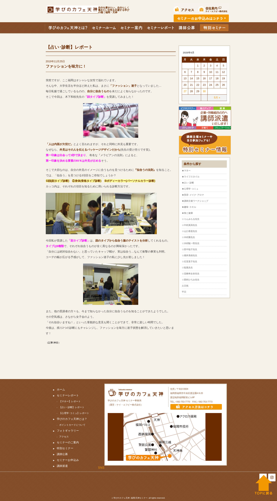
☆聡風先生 (187, 267)
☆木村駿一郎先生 (190, 243)
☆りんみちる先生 (190, 219)
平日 (184, 292)
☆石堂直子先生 (189, 261)
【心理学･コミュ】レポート (74, 413)
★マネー (186, 170)
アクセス (64, 436)
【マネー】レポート (70, 401)
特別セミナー (65, 448)
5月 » (217, 97)
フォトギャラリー (68, 430)
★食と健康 (187, 213)
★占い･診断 (188, 182)
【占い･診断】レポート (71, 407)
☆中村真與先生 (189, 225)
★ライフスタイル (190, 176)
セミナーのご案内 (68, 442)
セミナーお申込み (68, 460)
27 (185, 91)
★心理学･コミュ (190, 189)
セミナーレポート (68, 395)
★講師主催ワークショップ (195, 201)
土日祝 (185, 285)
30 (204, 91)
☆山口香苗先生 (189, 231)
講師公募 (62, 454)
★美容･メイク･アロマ (193, 195)
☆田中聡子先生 (189, 249)
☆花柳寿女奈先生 (190, 273)
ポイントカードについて (72, 424)
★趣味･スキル (189, 207)
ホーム (61, 389)
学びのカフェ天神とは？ (72, 418)
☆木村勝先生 (188, 237)
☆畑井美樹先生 (189, 255)
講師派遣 (62, 465)
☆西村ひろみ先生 (190, 279)
